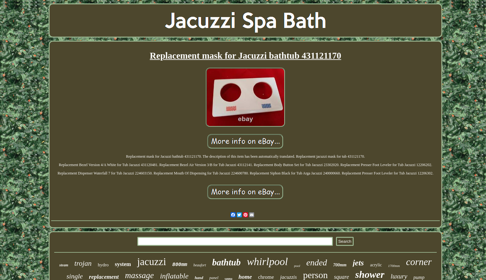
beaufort (199, 265)
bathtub (226, 262)
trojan (82, 263)
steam (63, 265)
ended (316, 262)
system (123, 264)
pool (297, 266)
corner (419, 261)
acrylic (376, 265)
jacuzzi (151, 261)
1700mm (394, 266)
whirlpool (267, 261)
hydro (103, 264)
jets (358, 262)
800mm (179, 265)
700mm (340, 265)
